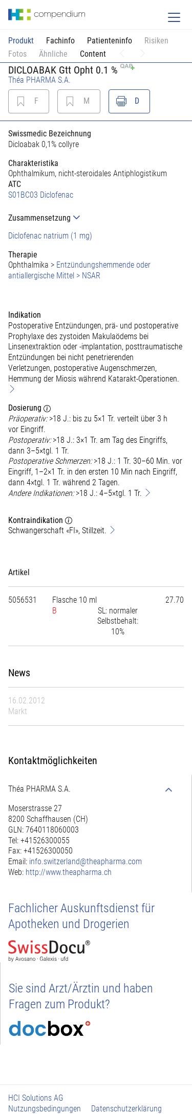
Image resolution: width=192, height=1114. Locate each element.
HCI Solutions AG (35, 1098)
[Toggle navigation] (174, 17)
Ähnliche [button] (53, 54)
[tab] (96, 218)
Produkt (21, 40)
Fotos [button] (17, 54)
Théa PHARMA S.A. (39, 80)
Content (93, 54)
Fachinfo (60, 40)
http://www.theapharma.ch (69, 872)
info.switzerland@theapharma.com (85, 861)
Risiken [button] (156, 40)
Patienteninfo (109, 40)
